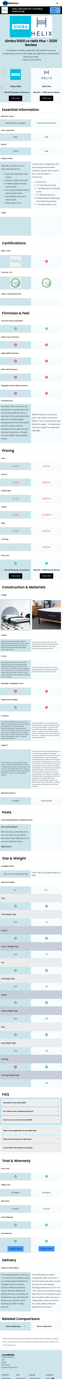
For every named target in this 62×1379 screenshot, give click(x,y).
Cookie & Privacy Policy (9, 1367)
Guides (3, 1362)
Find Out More (15, 1249)
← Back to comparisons (31, 59)
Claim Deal (54, 10)
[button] (57, 3)
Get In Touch (5, 1365)
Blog (3, 1360)
